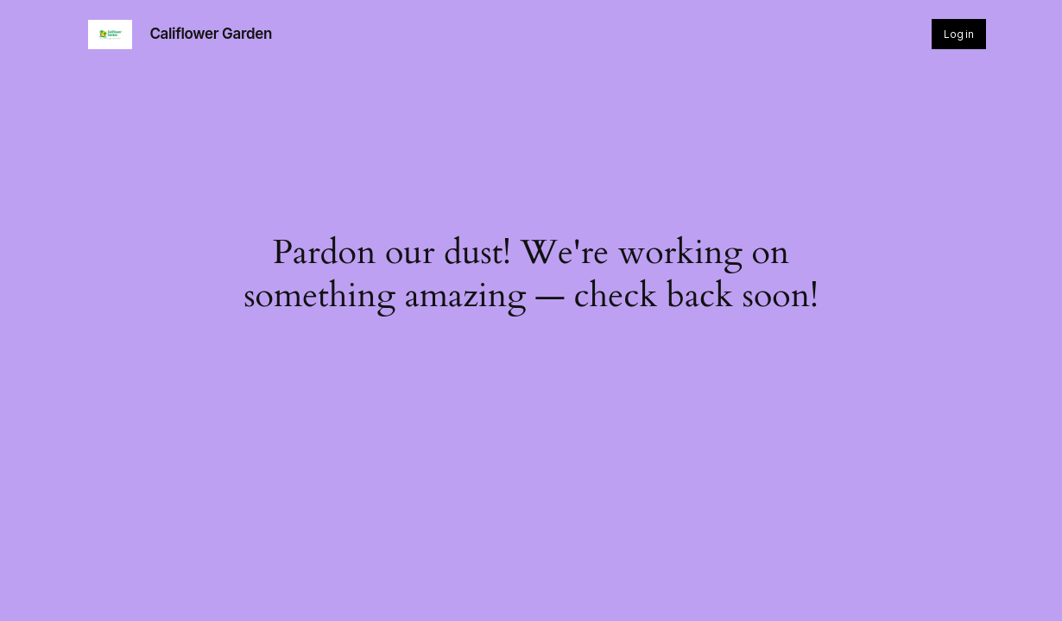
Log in (959, 34)
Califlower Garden (210, 33)
